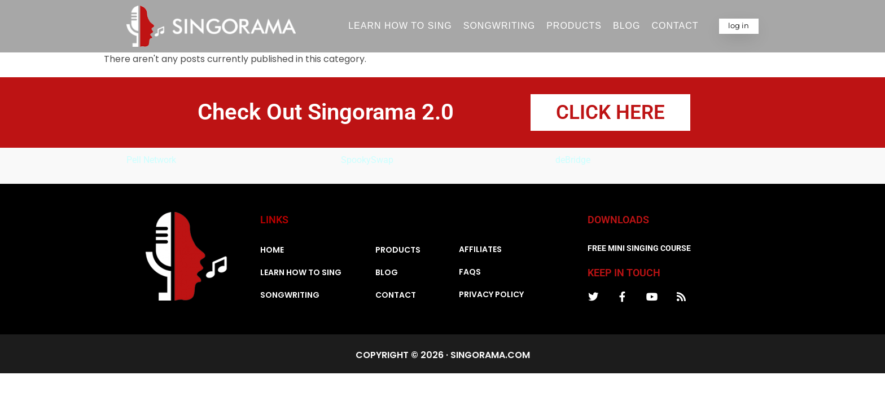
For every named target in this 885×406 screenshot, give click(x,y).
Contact (674, 25)
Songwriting (499, 25)
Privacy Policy (491, 297)
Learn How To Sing (400, 25)
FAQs (470, 274)
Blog (626, 25)
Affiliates (480, 252)
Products (574, 25)
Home (272, 252)
